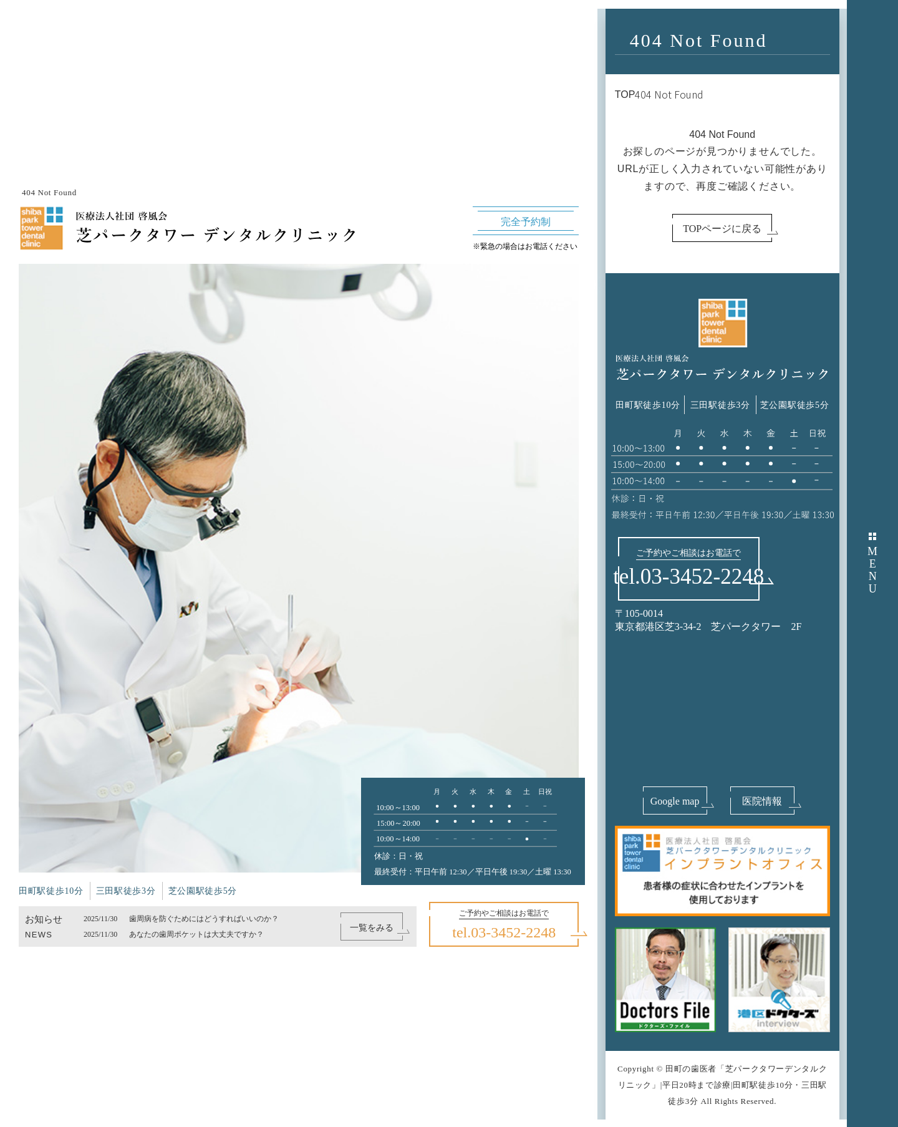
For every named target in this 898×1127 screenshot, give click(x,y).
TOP (625, 94)
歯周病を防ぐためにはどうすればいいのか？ (204, 918)
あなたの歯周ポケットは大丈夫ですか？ (196, 934)
